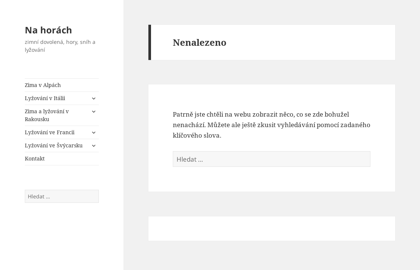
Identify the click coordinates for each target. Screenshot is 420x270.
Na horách (48, 30)
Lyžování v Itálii (45, 98)
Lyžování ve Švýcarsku (54, 145)
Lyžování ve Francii (49, 132)
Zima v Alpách (43, 84)
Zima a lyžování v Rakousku (47, 115)
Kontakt (35, 158)
